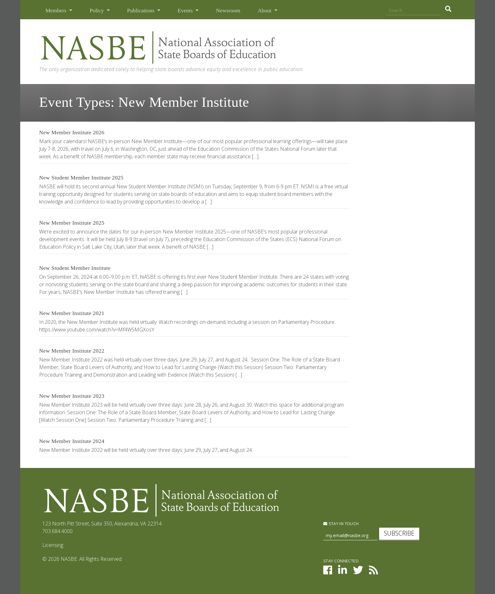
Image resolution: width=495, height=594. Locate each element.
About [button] (265, 10)
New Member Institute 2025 (71, 223)
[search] (448, 9)
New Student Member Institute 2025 (81, 177)
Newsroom (228, 10)
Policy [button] (97, 10)
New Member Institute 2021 (71, 313)
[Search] (413, 10)
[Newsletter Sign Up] (350, 536)
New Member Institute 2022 (71, 351)
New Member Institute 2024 (71, 441)
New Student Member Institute (74, 268)
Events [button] (186, 10)
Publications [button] (141, 10)
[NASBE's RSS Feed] (373, 571)
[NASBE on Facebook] (327, 571)
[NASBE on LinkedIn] (342, 571)
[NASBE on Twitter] (358, 571)
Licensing (52, 545)
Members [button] (56, 10)
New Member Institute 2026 (71, 132)
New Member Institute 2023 (71, 396)
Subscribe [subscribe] (399, 533)
